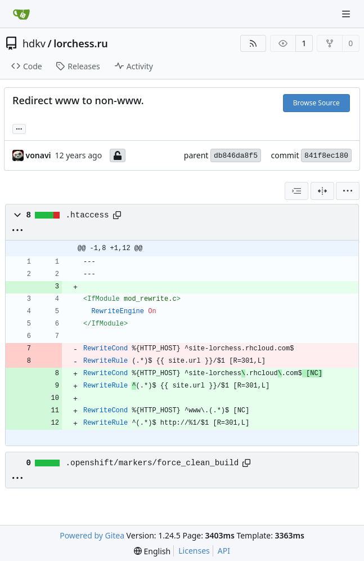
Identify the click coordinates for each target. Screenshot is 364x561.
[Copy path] (117, 215)
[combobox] (296, 191)
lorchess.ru (80, 43)
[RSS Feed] (253, 43)
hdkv (34, 43)
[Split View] (322, 191)
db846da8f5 (236, 156)
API (224, 550)
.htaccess (87, 215)
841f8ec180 (326, 156)
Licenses (194, 550)
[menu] (347, 191)
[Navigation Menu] (347, 14)
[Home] (21, 14)
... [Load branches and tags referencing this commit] (19, 128)
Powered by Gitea (92, 535)
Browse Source (316, 103)
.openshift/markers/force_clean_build (152, 463)
